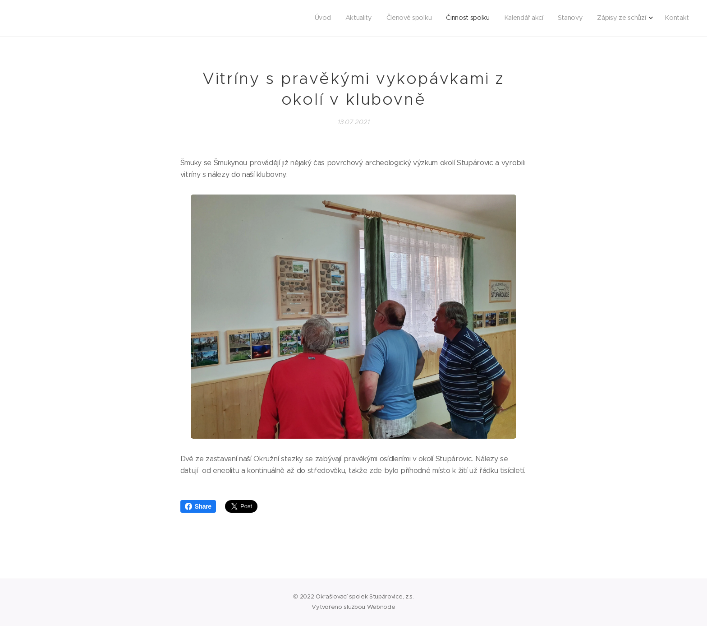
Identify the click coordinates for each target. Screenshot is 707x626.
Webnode (381, 607)
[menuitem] (586, 18)
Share (198, 506)
